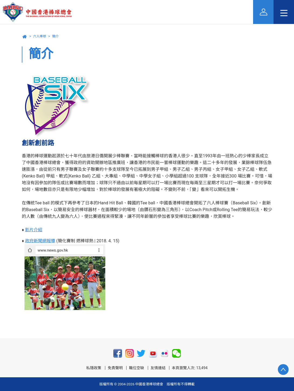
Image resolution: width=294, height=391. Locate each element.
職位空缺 (136, 368)
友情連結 (158, 368)
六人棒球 (39, 36)
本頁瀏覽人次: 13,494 (190, 368)
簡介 (55, 36)
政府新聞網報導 (40, 240)
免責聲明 (115, 368)
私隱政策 (93, 368)
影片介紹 (33, 229)
